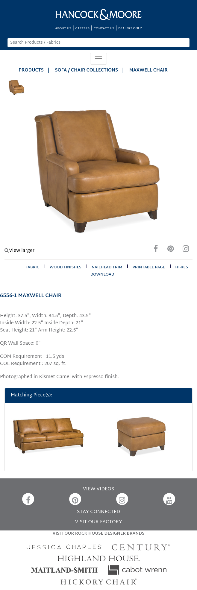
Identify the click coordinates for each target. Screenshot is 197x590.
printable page (148, 267)
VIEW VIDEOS (98, 489)
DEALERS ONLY (130, 28)
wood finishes (65, 267)
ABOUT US (63, 28)
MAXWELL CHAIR (148, 70)
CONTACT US (104, 28)
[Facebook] (156, 250)
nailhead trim (107, 267)
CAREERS (82, 28)
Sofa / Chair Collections (86, 70)
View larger (19, 251)
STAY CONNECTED (98, 512)
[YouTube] (169, 499)
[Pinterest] (171, 250)
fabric (32, 267)
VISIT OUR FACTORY (98, 522)
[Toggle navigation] (98, 59)
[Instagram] (186, 250)
